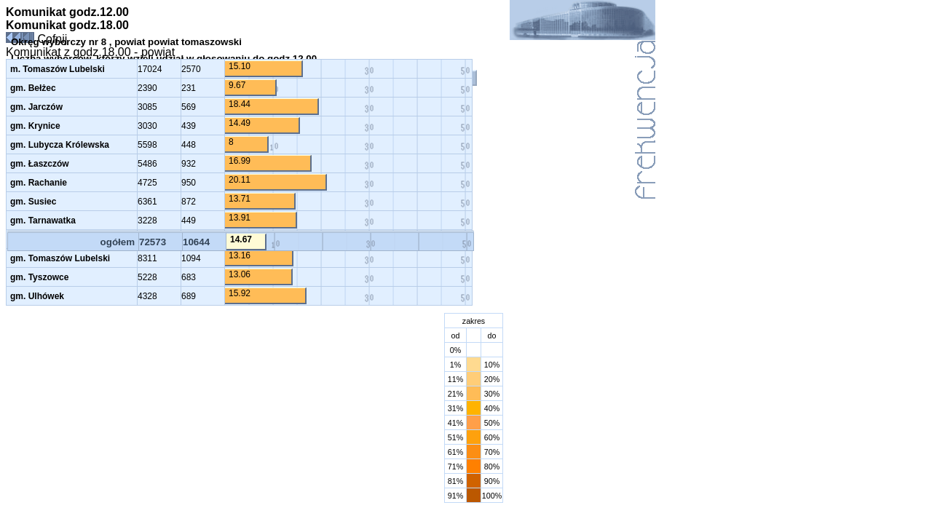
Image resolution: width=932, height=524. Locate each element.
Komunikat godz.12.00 (67, 12)
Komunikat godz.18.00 (67, 25)
